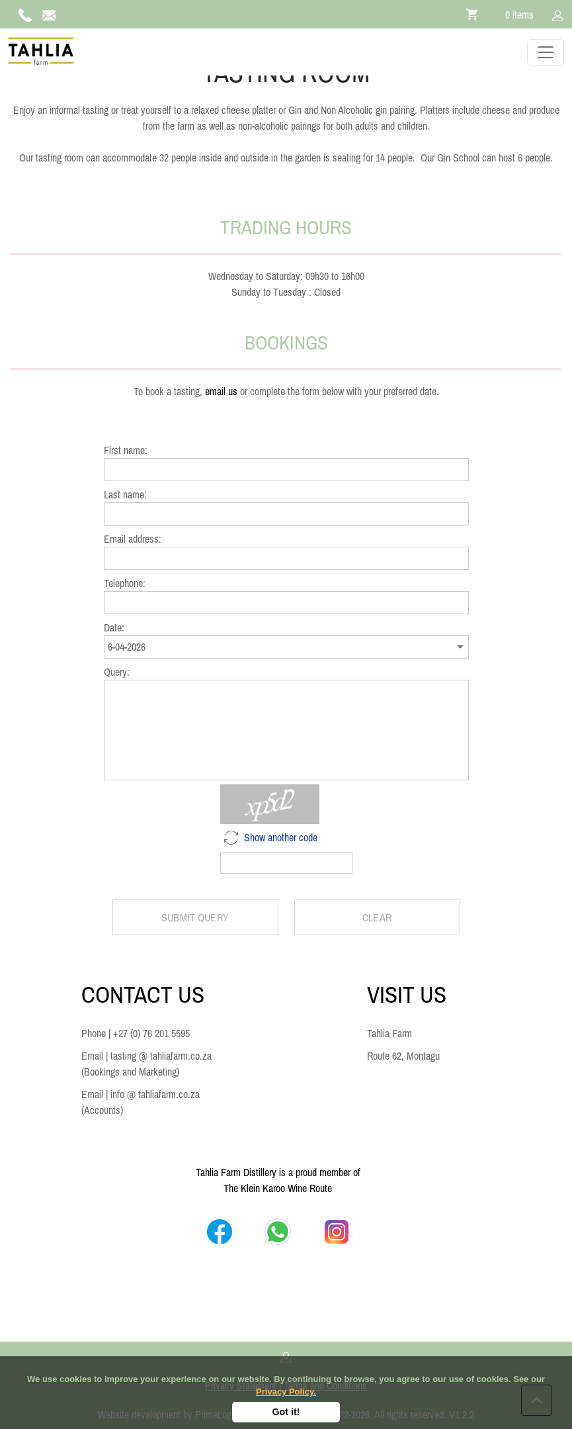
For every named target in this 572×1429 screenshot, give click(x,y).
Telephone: (124, 583)
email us (221, 391)
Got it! (286, 1411)
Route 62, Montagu (403, 1056)
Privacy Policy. (286, 1392)
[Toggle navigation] (545, 52)
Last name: (125, 494)
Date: (114, 627)
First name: (125, 450)
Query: (117, 672)
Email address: (132, 538)
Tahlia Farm (389, 1033)
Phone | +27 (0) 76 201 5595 (135, 1033)
